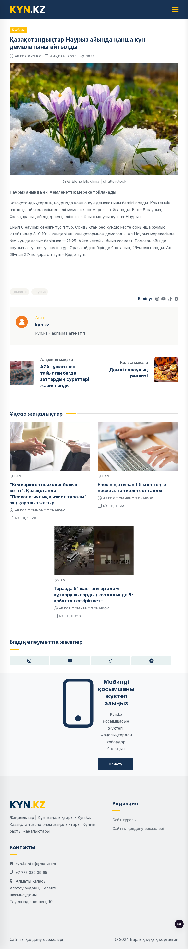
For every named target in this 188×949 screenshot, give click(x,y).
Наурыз (39, 291)
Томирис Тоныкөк (46, 510)
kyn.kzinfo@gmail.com (35, 863)
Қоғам (18, 30)
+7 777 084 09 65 (31, 872)
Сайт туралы (124, 819)
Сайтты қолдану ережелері (138, 828)
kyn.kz (34, 56)
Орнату (115, 764)
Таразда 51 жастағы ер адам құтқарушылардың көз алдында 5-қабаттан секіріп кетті (93, 594)
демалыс (19, 291)
